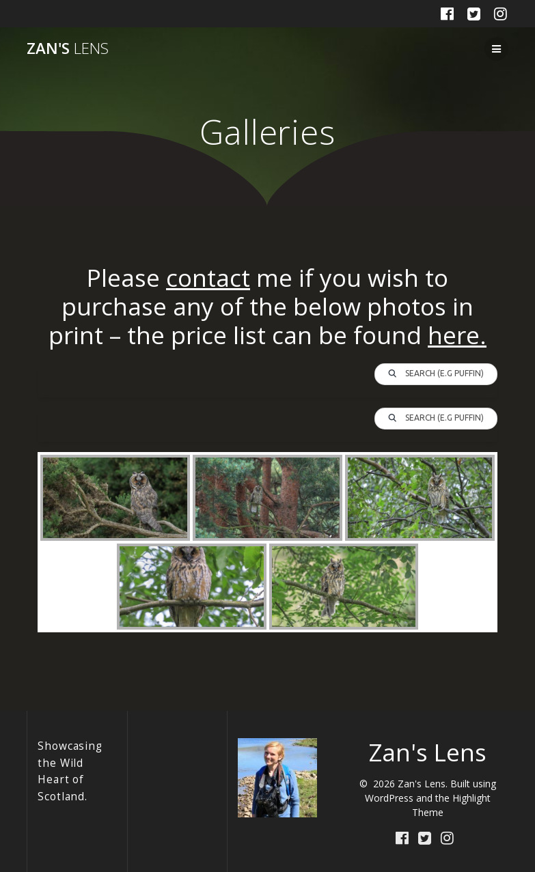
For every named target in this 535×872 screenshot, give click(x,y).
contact (208, 278)
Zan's (68, 48)
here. (457, 335)
